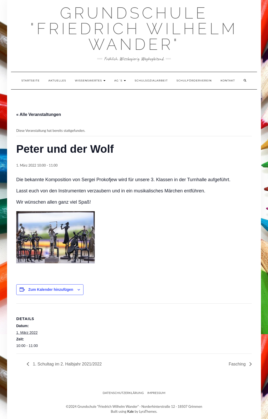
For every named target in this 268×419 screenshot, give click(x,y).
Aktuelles (57, 80)
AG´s (120, 80)
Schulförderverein (194, 80)
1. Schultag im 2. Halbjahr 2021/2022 (67, 364)
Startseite (30, 80)
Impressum (156, 393)
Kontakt (227, 80)
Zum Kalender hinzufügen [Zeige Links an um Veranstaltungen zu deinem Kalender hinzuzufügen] (50, 289)
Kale (130, 411)
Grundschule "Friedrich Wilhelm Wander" (134, 29)
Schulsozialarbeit (151, 80)
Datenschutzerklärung (123, 393)
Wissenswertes (90, 80)
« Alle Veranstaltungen (38, 114)
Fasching (238, 364)
